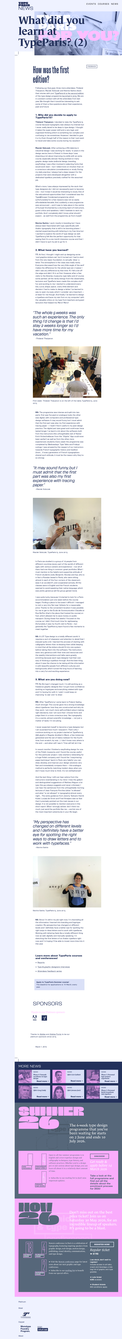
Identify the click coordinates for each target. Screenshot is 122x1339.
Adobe (43, 1034)
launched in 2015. (69, 96)
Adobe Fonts (55, 1034)
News (114, 4)
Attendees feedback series (50, 971)
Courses (103, 4)
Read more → (43, 1081)
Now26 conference (66, 1261)
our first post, (50, 88)
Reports (41, 962)
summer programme (71, 1155)
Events (91, 4)
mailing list (70, 1177)
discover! (99, 1156)
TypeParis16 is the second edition (69, 93)
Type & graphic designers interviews (54, 967)
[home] (24, 4)
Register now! (102, 1244)
